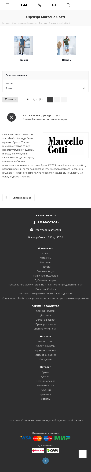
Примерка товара (45, 324)
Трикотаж (45, 394)
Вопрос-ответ (46, 341)
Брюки (24, 59)
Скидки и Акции (46, 271)
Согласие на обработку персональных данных (45, 293)
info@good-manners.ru (48, 229)
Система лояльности (45, 328)
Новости (46, 266)
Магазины (45, 257)
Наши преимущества (45, 275)
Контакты (45, 262)
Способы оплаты (45, 310)
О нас (45, 253)
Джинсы (45, 376)
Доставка (45, 315)
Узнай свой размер (45, 354)
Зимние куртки (45, 385)
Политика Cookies (45, 289)
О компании (45, 248)
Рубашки (45, 389)
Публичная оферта (45, 280)
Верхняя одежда (45, 380)
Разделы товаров (16, 75)
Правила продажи (45, 350)
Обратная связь (45, 345)
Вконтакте (45, 460)
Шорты (66, 59)
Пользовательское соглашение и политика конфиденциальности (45, 284)
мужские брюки (11, 142)
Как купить (45, 359)
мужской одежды (24, 149)
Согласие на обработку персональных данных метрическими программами (45, 298)
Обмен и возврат (45, 319)
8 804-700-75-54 (47, 222)
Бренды (45, 398)
